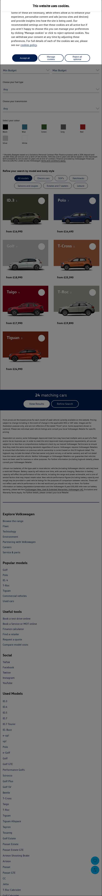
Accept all (25, 58)
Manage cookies (51, 58)
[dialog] (51, 448)
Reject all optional (77, 58)
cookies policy (28, 45)
